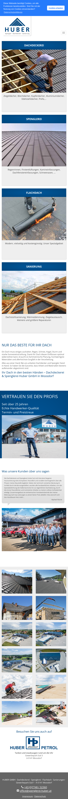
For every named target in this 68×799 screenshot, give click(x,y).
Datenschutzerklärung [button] (13, 12)
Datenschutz (40, 796)
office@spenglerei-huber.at (35, 790)
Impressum (27, 796)
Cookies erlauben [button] (56, 8)
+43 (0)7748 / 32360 (35, 787)
